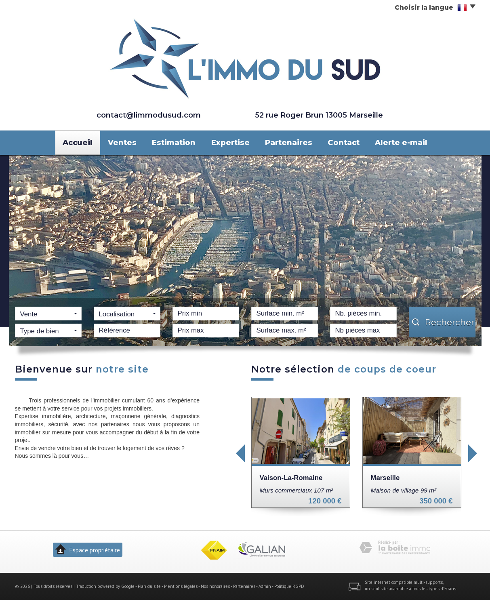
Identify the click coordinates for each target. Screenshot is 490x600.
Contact (344, 142)
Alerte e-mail (401, 142)
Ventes (122, 142)
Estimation (174, 142)
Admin (265, 586)
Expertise (230, 142)
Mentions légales (181, 586)
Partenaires (288, 142)
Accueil (78, 142)
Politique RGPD (289, 586)
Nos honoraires (215, 586)
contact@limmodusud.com (149, 115)
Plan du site (149, 586)
